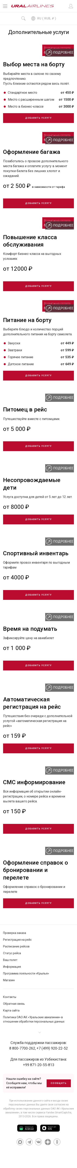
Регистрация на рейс (17, 939)
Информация (12, 966)
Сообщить (59, 1083)
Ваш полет (10, 960)
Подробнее (59, 53)
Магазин (9, 980)
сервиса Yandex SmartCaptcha (53, 1112)
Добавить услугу (38, 118)
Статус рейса (12, 953)
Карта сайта (11, 1010)
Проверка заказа (14, 933)
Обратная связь (14, 1003)
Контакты (9, 997)
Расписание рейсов (16, 946)
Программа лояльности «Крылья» (26, 973)
